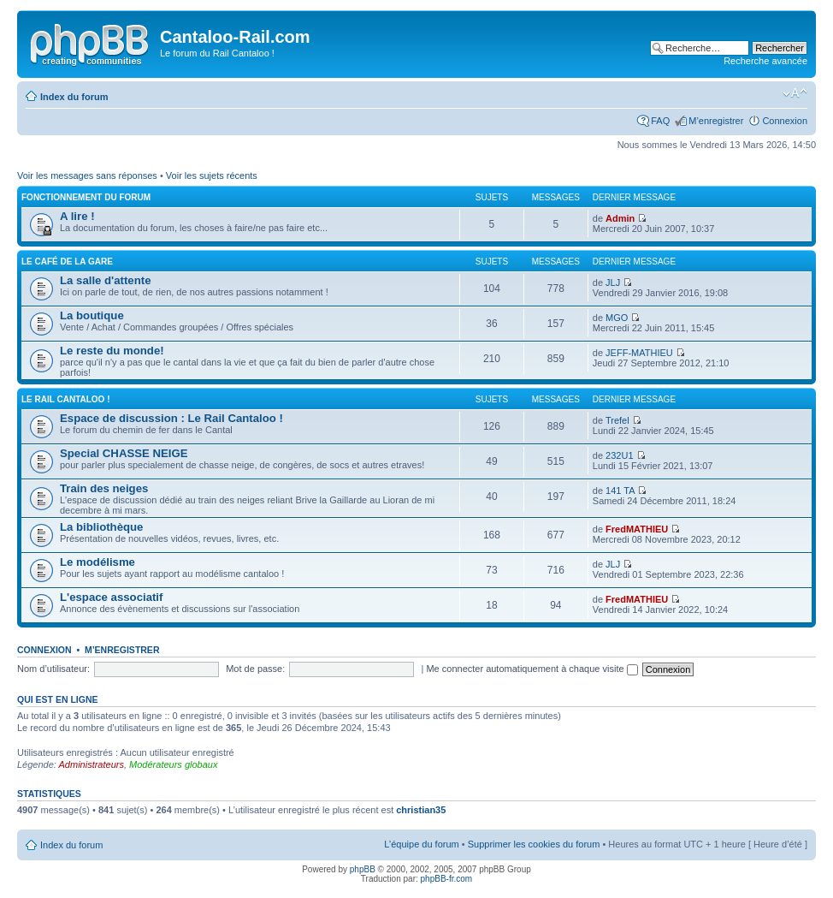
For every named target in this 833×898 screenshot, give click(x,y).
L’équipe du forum (421, 844)
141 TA (620, 490)
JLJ (613, 282)
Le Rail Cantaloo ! (65, 399)
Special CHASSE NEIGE (124, 453)
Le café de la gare (67, 261)
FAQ (660, 121)
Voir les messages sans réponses (87, 175)
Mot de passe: (255, 668)
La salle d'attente (105, 280)
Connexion (784, 121)
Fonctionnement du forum (86, 197)
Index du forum (74, 97)
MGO (617, 317)
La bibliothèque (101, 526)
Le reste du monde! (112, 350)
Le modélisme (97, 562)
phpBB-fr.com (447, 878)
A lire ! (77, 216)
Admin (620, 218)
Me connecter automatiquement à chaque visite (531, 668)
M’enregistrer (715, 121)
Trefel (617, 420)
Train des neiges (104, 488)
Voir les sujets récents (211, 175)
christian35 (421, 810)
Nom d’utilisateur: (53, 668)
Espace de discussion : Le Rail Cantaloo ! (171, 418)
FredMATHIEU (637, 529)
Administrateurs (91, 764)
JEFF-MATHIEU (639, 353)
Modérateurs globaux (173, 764)
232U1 (619, 455)
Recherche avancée (765, 61)
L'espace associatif (111, 597)
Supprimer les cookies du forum (534, 844)
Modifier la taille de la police (795, 93)
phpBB (362, 869)
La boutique (92, 315)
